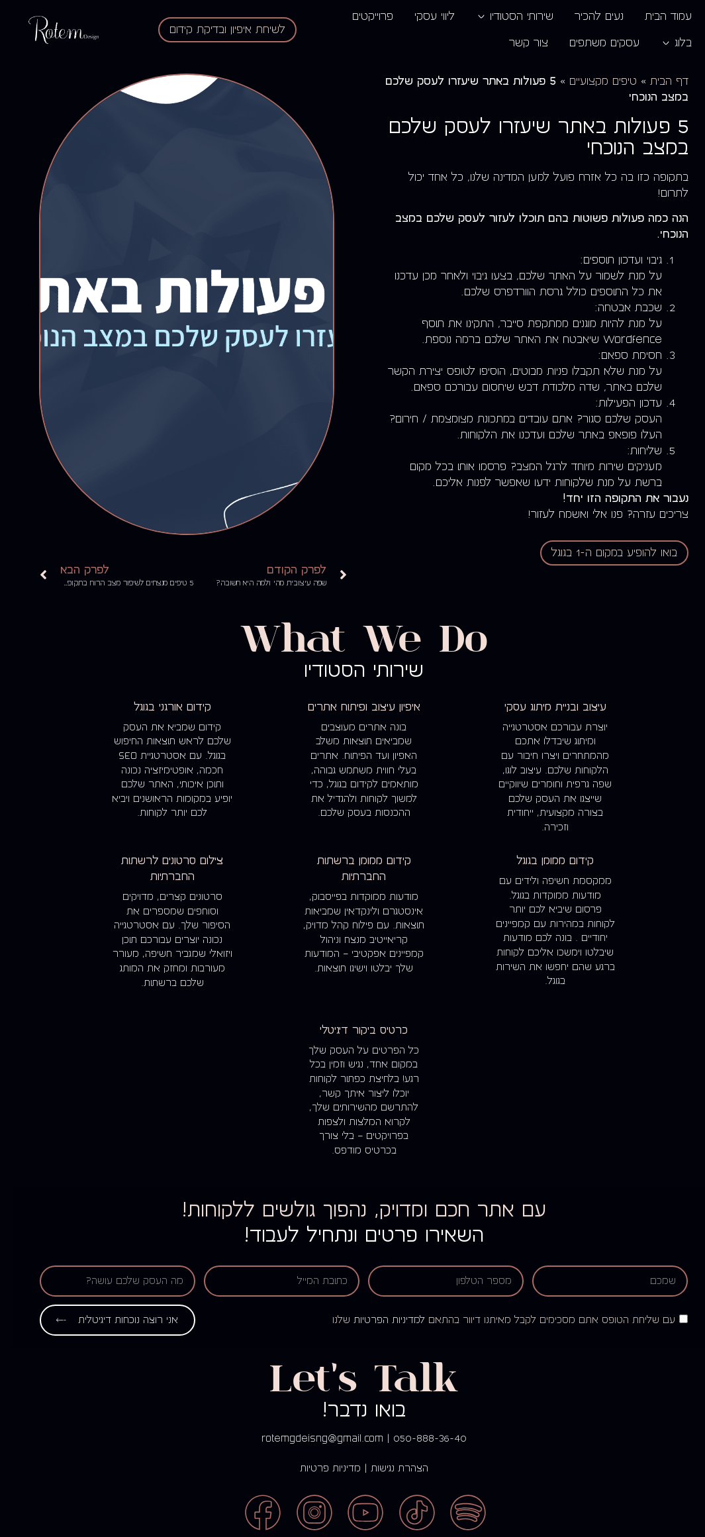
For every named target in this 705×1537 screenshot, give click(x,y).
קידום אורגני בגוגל (161, 707)
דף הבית (658, 81)
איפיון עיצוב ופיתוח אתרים (353, 707)
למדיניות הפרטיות (378, 1319)
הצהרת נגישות (388, 1468)
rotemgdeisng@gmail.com (311, 1438)
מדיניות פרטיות (319, 1468)
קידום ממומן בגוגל (544, 860)
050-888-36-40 (418, 1438)
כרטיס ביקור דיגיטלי (352, 1030)
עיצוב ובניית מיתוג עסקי (544, 707)
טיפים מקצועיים (592, 81)
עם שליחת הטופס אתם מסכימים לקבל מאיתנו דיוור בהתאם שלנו (492, 1319)
